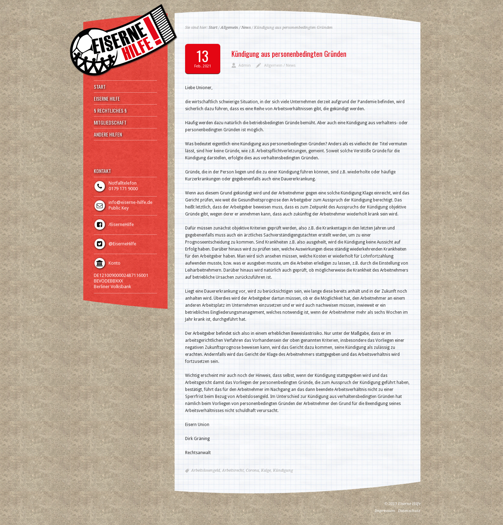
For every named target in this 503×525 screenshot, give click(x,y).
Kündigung (283, 470)
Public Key (119, 208)
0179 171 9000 (123, 188)
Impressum (385, 511)
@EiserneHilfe (122, 243)
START (100, 86)
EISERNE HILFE (107, 98)
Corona (252, 470)
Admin (245, 65)
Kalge (266, 470)
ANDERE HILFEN (108, 134)
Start (213, 27)
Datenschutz (409, 511)
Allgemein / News (236, 27)
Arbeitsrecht (233, 470)
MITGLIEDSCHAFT (110, 122)
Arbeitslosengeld (205, 470)
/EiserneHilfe (121, 224)
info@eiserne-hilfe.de (130, 202)
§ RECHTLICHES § (110, 110)
